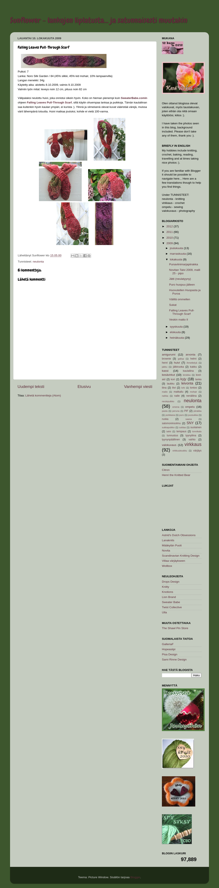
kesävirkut (168, 374)
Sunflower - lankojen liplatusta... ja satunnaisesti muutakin (98, 20)
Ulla (164, 612)
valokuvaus (169, 445)
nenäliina (191, 395)
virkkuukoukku (179, 450)
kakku (193, 366)
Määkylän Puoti (172, 545)
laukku (170, 383)
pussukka (193, 415)
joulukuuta (177, 248)
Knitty (165, 586)
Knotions (167, 591)
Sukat (173, 304)
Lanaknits (168, 540)
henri (165, 362)
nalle (177, 395)
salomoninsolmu (171, 423)
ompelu (190, 406)
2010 (170, 237)
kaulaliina (188, 370)
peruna (176, 411)
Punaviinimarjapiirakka (183, 264)
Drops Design (170, 581)
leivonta (187, 383)
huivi (177, 362)
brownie (166, 358)
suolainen (195, 427)
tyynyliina (190, 435)
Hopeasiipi (168, 649)
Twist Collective (172, 607)
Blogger (135, 877)
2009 (170, 243)
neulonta (38, 261)
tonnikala (196, 431)
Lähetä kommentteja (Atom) (43, 395)
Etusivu (84, 386)
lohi (183, 387)
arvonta (190, 354)
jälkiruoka (178, 366)
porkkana (170, 415)
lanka (198, 379)
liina (164, 387)
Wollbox (167, 565)
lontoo (193, 387)
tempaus (181, 431)
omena (175, 407)
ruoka (165, 419)
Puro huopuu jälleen (182, 284)
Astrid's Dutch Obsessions (178, 535)
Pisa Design (169, 654)
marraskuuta (178, 253)
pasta (164, 411)
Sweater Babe (171, 602)
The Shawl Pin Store (175, 628)
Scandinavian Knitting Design (181, 555)
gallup (181, 358)
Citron (166, 470)
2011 (170, 232)
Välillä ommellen (179, 299)
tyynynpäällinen (171, 439)
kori (173, 379)
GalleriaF (168, 644)
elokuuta (176, 332)
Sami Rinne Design (174, 659)
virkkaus (193, 444)
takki (168, 431)
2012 (170, 226)
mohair (193, 391)
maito (164, 391)
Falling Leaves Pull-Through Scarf (181, 312)
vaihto (192, 439)
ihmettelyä (192, 362)
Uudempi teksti (31, 386)
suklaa (182, 427)
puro (181, 415)
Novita (166, 550)
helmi (193, 358)
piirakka (197, 411)
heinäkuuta (177, 337)
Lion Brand (169, 597)
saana (188, 419)
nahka (165, 396)
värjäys (197, 450)
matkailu (178, 391)
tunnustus (172, 435)
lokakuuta (176, 259)
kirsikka (187, 375)
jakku (164, 367)
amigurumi (168, 354)
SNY (190, 423)
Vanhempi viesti (138, 386)
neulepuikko (168, 401)
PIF (186, 410)
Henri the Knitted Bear (176, 475)
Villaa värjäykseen (173, 560)
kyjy (183, 379)
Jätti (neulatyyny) (180, 278)
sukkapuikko (168, 427)
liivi (174, 387)
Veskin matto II (178, 319)
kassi (165, 370)
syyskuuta (176, 326)
